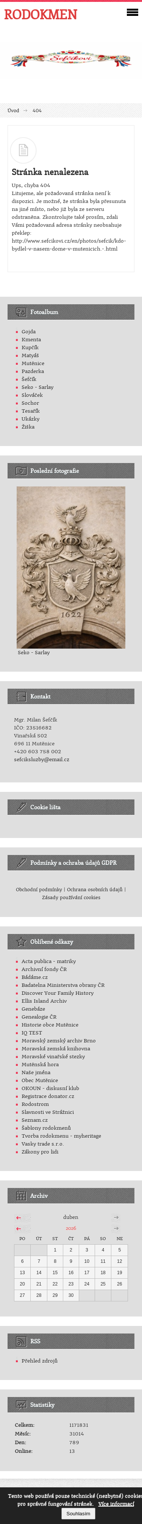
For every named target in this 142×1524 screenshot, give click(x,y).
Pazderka (33, 371)
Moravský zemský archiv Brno (59, 1041)
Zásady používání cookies (71, 897)
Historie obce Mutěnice (50, 1025)
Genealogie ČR (39, 1017)
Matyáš (30, 355)
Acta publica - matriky (49, 961)
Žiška (28, 427)
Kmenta (31, 339)
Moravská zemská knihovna (56, 1049)
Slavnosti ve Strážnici (48, 1112)
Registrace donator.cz (48, 1096)
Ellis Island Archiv (44, 1001)
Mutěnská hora (40, 1064)
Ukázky (30, 419)
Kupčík (30, 347)
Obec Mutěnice (40, 1080)
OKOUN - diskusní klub (50, 1088)
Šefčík (29, 379)
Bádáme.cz (35, 977)
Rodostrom (35, 1104)
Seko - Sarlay (37, 387)
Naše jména (36, 1072)
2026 (71, 1227)
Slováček (32, 395)
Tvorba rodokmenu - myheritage (61, 1136)
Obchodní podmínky (39, 889)
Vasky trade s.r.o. (43, 1144)
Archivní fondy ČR (44, 969)
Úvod (13, 110)
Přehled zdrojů (40, 1361)
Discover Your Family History (58, 993)
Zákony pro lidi (40, 1152)
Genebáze (33, 1009)
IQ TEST (32, 1033)
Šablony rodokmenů (46, 1128)
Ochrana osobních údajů (95, 889)
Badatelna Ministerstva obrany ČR (63, 985)
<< (19, 1217)
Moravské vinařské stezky (53, 1056)
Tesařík (31, 411)
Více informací (116, 1504)
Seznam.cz (35, 1120)
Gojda (29, 332)
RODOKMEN (40, 14)
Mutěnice (33, 363)
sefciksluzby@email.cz (41, 759)
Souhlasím (79, 1513)
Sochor (30, 403)
